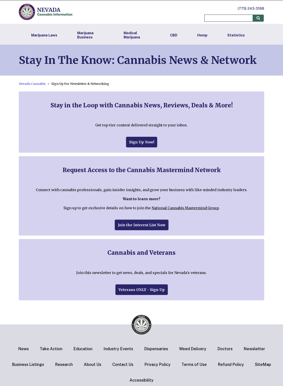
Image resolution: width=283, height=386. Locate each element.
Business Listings (28, 364)
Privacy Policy (157, 364)
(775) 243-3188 (251, 8)
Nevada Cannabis (32, 84)
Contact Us (122, 364)
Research (64, 364)
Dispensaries (156, 348)
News (23, 348)
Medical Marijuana (132, 35)
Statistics (236, 35)
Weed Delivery (192, 348)
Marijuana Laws (44, 35)
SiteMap (263, 364)
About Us (92, 364)
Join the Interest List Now (141, 225)
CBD (173, 35)
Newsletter (254, 348)
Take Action (51, 348)
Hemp (202, 35)
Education (82, 348)
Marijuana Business (85, 35)
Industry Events (118, 348)
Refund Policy (231, 364)
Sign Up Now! (141, 142)
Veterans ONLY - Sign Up (142, 289)
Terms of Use (194, 364)
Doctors (225, 348)
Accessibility (141, 380)
